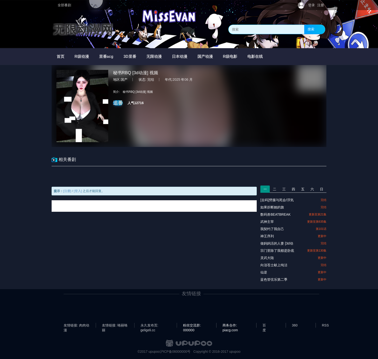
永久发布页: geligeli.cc (149, 325)
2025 (176, 79)
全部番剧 (64, 5)
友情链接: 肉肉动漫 (76, 325)
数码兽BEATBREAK (275, 214)
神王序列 (267, 236)
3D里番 (129, 56)
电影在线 (255, 56)
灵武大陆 (267, 258)
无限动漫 (154, 56)
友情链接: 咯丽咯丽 (115, 325)
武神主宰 (267, 222)
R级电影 (230, 56)
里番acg (106, 56)
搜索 (311, 29)
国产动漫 (205, 56)
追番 (118, 103)
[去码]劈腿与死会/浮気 (277, 200)
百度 (264, 325)
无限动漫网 (83, 29)
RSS (325, 325)
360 (294, 325)
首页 (60, 56)
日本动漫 (179, 56)
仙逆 (263, 272)
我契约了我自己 (272, 229)
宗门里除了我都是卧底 (277, 251)
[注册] (67, 191)
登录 (311, 5)
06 (186, 79)
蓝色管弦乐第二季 (273, 279)
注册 (320, 5)
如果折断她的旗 (272, 207)
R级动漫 (81, 56)
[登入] (78, 191)
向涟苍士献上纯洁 (273, 265)
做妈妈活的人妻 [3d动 (276, 243)
